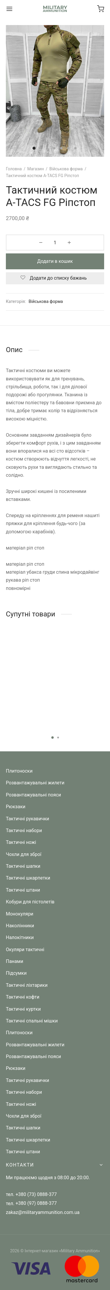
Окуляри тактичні (25, 949)
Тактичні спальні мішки (32, 1021)
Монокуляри (19, 914)
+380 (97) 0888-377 (36, 1203)
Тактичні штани (23, 890)
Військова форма (66, 168)
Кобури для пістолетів (30, 902)
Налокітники (20, 937)
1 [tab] (52, 737)
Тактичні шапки (23, 866)
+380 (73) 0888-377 (36, 1194)
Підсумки (16, 973)
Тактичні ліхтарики (27, 985)
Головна (14, 168)
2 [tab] (58, 737)
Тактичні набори (24, 830)
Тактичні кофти (22, 997)
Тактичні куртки (23, 1009)
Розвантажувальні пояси (33, 795)
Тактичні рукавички (27, 818)
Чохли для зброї (23, 854)
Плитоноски (19, 771)
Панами (14, 961)
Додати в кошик (55, 261)
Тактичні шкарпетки (28, 878)
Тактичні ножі (21, 842)
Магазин (35, 168)
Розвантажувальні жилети (35, 783)
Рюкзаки (16, 806)
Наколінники (20, 925)
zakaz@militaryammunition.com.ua (42, 1212)
